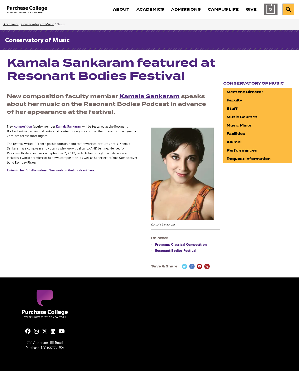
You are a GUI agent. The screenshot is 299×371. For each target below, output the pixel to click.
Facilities (236, 133)
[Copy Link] (207, 266)
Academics (11, 24)
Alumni (234, 142)
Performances (242, 150)
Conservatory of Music (37, 24)
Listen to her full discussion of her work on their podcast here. (51, 170)
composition (23, 126)
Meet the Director (245, 92)
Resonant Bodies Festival (175, 251)
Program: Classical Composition (181, 245)
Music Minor (239, 125)
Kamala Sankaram (149, 96)
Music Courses (242, 117)
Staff (232, 108)
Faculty (234, 100)
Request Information (249, 158)
